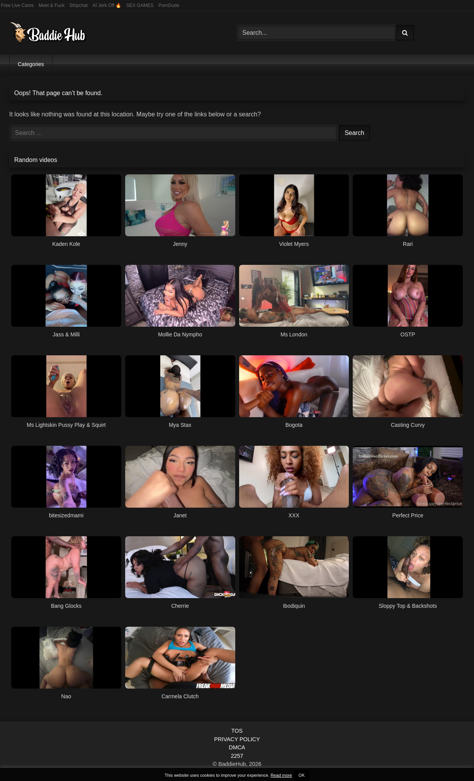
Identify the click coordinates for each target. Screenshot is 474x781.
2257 (237, 756)
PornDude (168, 5)
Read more (281, 775)
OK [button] (302, 775)
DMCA (237, 747)
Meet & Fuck (52, 5)
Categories (31, 64)
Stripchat (79, 5)
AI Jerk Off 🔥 (106, 5)
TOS (237, 731)
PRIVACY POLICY (237, 739)
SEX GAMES (140, 5)
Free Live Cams (17, 5)
